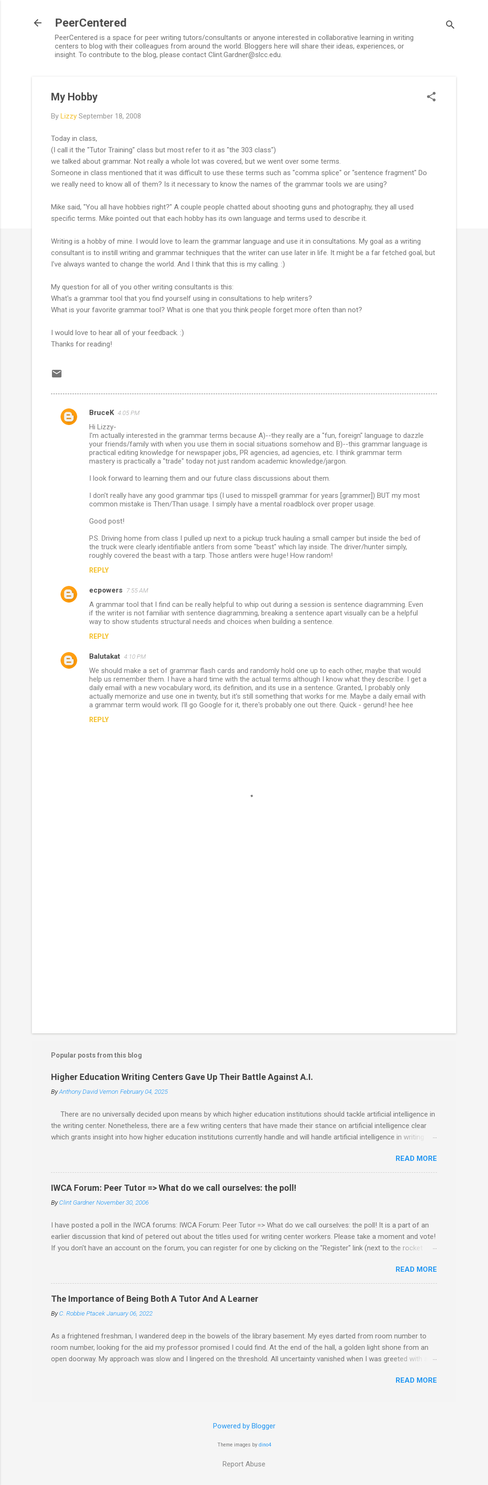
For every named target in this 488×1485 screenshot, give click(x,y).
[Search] (450, 25)
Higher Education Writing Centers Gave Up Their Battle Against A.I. (182, 1077)
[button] (431, 97)
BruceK (101, 412)
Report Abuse (244, 1464)
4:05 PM (129, 412)
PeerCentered (91, 23)
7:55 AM (137, 590)
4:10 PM (135, 656)
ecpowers (105, 590)
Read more (416, 1158)
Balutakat (104, 656)
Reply (99, 570)
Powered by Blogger (244, 1426)
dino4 (265, 1445)
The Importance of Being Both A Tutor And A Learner (154, 1299)
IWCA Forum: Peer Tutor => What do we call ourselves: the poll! (173, 1188)
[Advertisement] (244, 944)
